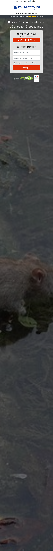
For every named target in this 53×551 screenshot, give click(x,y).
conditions (27, 63)
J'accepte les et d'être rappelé (27, 63)
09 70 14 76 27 (27, 40)
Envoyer (26, 67)
